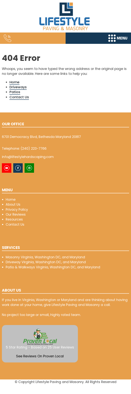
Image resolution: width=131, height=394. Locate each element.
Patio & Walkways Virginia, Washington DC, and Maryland (53, 267)
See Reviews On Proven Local (40, 356)
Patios (14, 92)
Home (14, 82)
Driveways (18, 87)
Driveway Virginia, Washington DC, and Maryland (46, 262)
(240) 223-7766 (34, 148)
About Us (13, 204)
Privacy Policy (17, 209)
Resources (14, 219)
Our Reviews (16, 214)
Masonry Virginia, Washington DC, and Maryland (45, 257)
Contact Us (19, 97)
